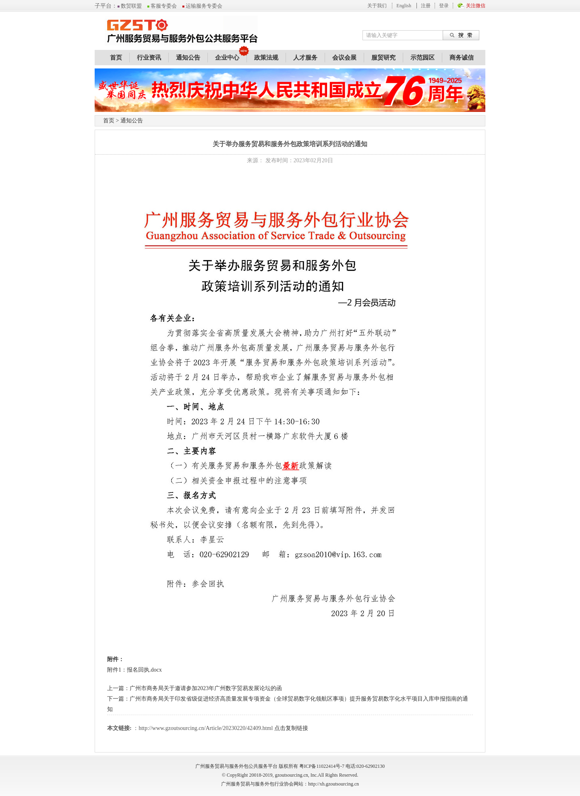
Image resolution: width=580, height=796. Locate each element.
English (403, 5)
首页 (116, 57)
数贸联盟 (129, 6)
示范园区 (422, 57)
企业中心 (227, 57)
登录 (444, 5)
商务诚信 (462, 57)
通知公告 (188, 57)
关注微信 (475, 5)
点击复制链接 (291, 728)
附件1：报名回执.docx (134, 670)
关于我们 (377, 5)
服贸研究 (383, 57)
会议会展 (344, 57)
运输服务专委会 (202, 6)
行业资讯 (149, 57)
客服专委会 (162, 6)
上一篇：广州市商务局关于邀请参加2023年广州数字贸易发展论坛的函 (194, 688)
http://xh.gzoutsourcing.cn (333, 784)
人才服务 (305, 57)
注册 (426, 5)
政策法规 (266, 57)
